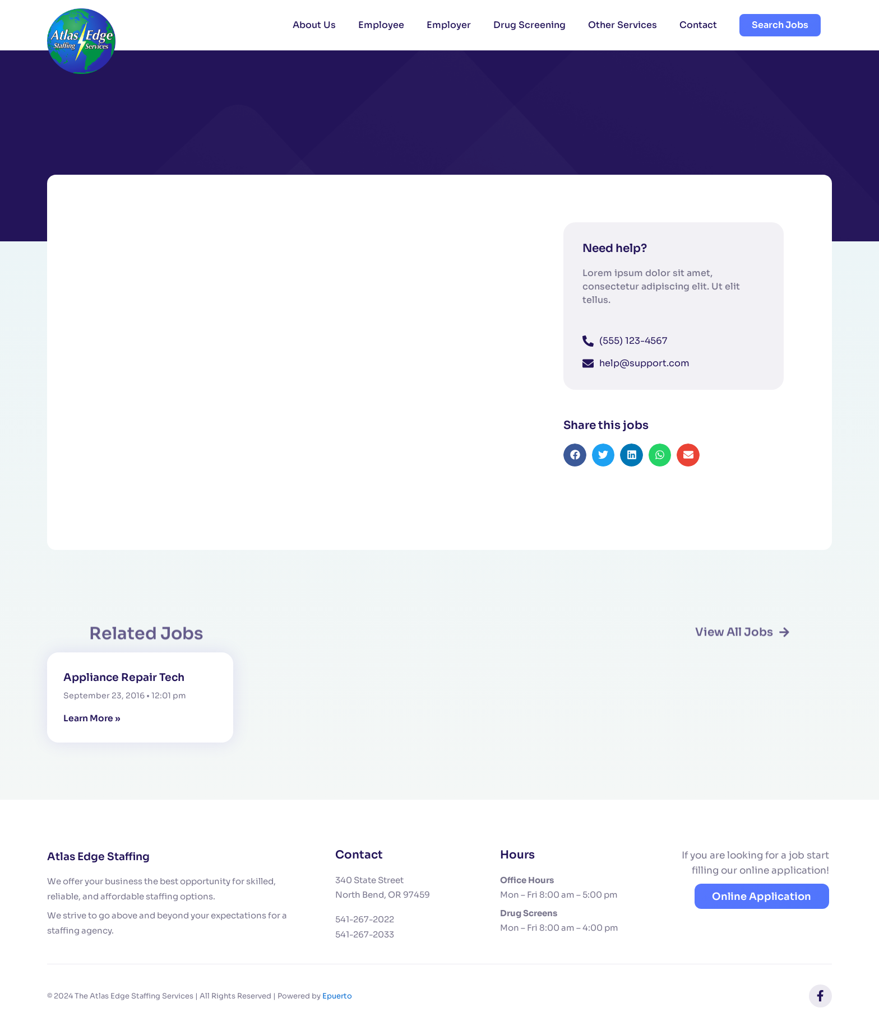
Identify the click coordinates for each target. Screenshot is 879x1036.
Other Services (622, 25)
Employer (449, 25)
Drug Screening (529, 25)
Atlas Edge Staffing (101, 857)
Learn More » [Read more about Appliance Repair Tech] (92, 719)
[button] (574, 466)
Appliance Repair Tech (127, 678)
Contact (698, 25)
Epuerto (337, 996)
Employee (381, 25)
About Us (314, 25)
